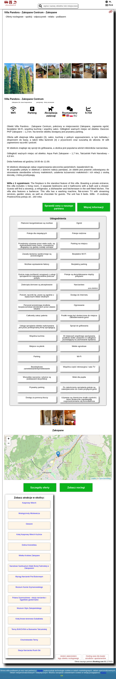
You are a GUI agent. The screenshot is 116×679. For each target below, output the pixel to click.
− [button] (9, 443)
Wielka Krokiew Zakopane (29, 555)
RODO (103, 673)
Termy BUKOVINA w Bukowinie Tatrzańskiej (29, 629)
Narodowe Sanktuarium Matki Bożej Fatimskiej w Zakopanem (29, 567)
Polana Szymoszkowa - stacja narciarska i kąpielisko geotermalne (29, 599)
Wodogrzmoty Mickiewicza (29, 513)
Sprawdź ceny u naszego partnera (59, 207)
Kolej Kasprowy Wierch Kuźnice (29, 534)
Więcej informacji (93, 207)
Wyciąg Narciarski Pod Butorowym (29, 577)
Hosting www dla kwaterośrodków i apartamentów (95, 657)
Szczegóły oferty (39, 487)
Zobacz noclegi (76, 487)
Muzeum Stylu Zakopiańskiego (29, 608)
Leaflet (93, 478)
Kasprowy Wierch (29, 503)
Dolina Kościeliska (29, 545)
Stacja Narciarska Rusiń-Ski (29, 650)
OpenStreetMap (105, 478)
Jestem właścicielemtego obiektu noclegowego (68, 657)
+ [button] (9, 439)
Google (40, 671)
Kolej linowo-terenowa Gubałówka (29, 619)
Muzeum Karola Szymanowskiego (29, 587)
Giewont (29, 524)
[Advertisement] (58, 41)
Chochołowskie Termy (29, 640)
